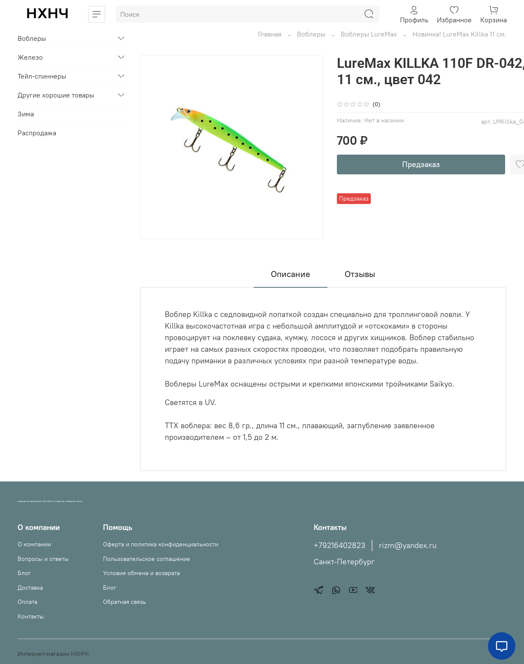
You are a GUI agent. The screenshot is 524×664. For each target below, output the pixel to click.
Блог (24, 573)
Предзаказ (421, 164)
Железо (30, 57)
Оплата (27, 602)
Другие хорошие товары (56, 95)
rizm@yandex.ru (407, 545)
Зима (26, 114)
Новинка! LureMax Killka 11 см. (459, 34)
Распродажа (37, 132)
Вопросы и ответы (43, 559)
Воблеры (311, 34)
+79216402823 (339, 545)
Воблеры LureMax (369, 34)
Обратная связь (124, 602)
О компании (34, 544)
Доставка (30, 587)
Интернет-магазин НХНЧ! (53, 654)
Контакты (31, 616)
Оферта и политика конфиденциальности (160, 544)
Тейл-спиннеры (42, 76)
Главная (270, 34)
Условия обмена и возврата (141, 573)
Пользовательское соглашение (146, 559)
